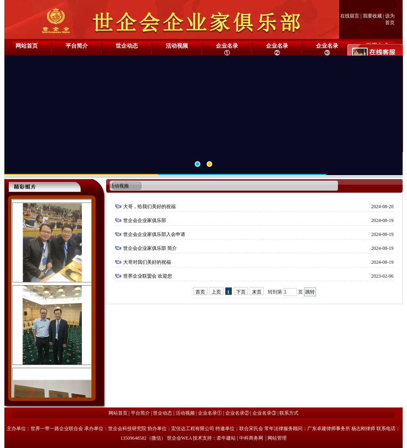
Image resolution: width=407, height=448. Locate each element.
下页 (241, 292)
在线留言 (349, 16)
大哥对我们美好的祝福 (147, 262)
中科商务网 (251, 438)
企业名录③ (327, 49)
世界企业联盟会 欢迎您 (147, 276)
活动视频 (177, 46)
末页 (257, 292)
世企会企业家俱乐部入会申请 (154, 234)
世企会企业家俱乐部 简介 (150, 248)
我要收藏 (372, 16)
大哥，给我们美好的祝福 (149, 206)
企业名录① (227, 49)
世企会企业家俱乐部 (144, 220)
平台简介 (77, 46)
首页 (200, 292)
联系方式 (288, 413)
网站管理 (277, 438)
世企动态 (127, 46)
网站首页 (27, 46)
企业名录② (277, 49)
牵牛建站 (226, 438)
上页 (216, 292)
